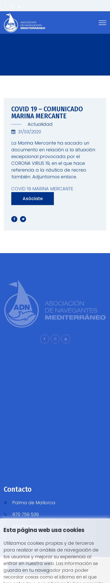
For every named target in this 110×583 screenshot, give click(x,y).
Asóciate (33, 198)
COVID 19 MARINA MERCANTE (42, 189)
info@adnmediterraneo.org (43, 526)
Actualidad (39, 124)
